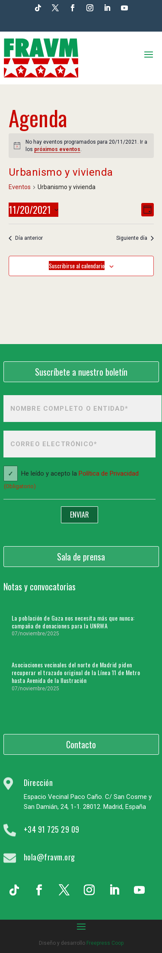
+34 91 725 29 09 (51, 829)
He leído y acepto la (71, 481)
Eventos (20, 187)
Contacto (81, 744)
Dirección (38, 782)
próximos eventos (57, 149)
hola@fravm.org (49, 857)
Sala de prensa (81, 556)
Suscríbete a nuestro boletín (81, 371)
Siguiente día (135, 238)
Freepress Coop (105, 943)
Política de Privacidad (109, 474)
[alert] (81, 145)
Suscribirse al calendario (77, 265)
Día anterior (26, 238)
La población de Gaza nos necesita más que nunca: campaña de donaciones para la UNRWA (73, 621)
